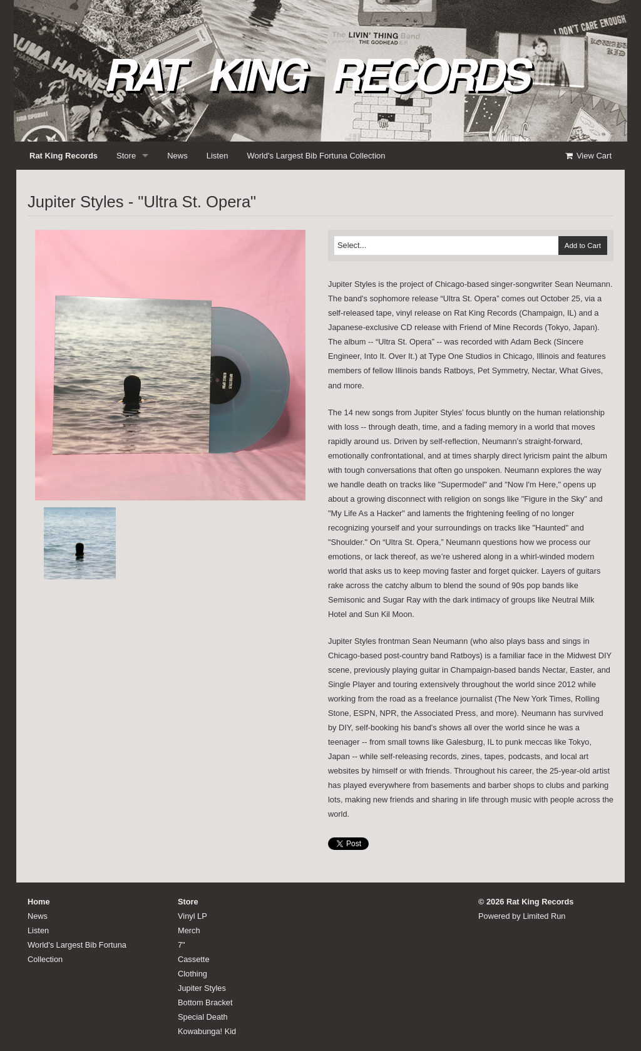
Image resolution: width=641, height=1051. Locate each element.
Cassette (194, 959)
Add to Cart (583, 245)
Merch (189, 930)
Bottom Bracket (205, 1002)
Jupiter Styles (202, 988)
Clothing (192, 973)
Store (126, 155)
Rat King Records (63, 155)
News (177, 155)
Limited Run (544, 916)
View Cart (588, 155)
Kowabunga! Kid (207, 1031)
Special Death (203, 1017)
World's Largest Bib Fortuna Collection (316, 155)
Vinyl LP (192, 916)
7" (181, 945)
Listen (217, 155)
